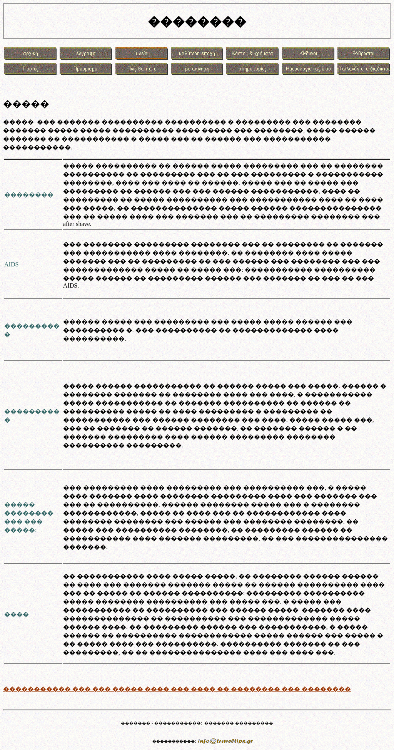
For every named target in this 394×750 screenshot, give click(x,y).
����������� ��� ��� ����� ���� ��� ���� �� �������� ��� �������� (177, 689)
